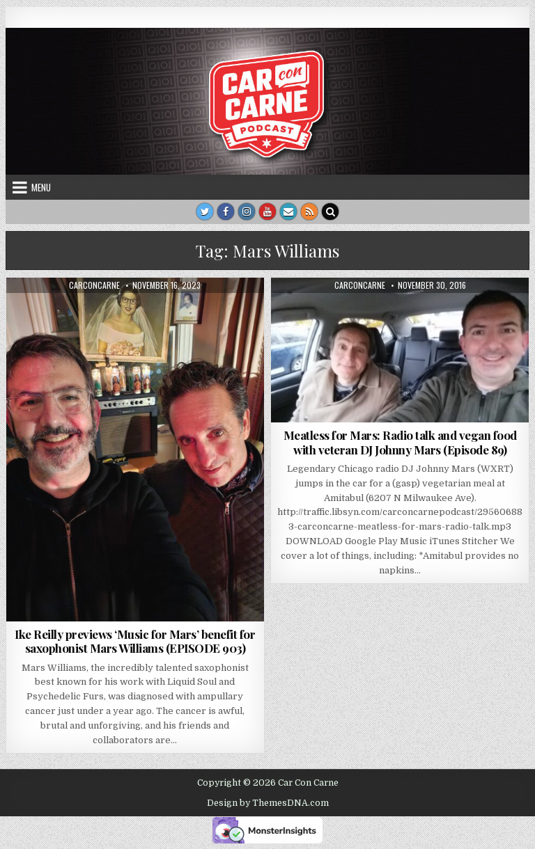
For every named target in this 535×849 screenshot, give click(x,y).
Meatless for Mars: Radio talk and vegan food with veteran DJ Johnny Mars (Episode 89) (400, 442)
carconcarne (94, 285)
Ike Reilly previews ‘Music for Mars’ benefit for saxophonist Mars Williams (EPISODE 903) (135, 641)
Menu (41, 187)
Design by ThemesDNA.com (268, 803)
